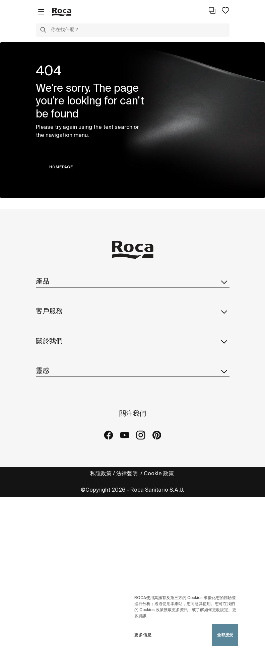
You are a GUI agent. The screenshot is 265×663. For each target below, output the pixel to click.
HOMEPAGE (61, 167)
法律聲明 (127, 474)
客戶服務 (132, 311)
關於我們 (132, 341)
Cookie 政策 (159, 474)
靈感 (132, 371)
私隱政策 (101, 474)
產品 (132, 281)
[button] (43, 31)
